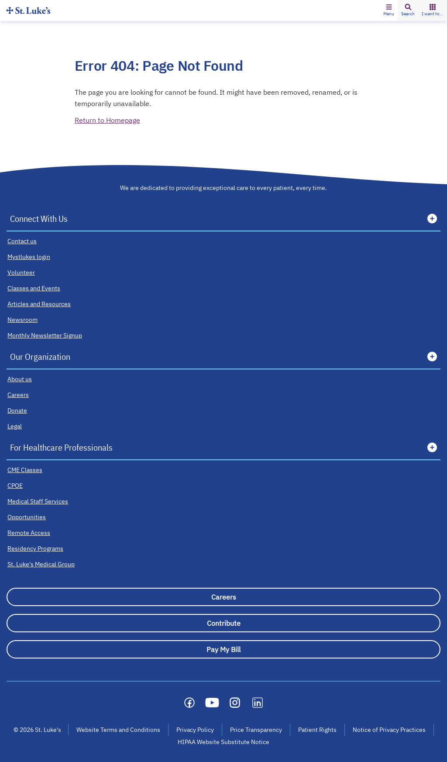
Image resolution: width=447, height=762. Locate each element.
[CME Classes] (25, 470)
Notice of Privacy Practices (389, 730)
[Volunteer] (21, 272)
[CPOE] (15, 485)
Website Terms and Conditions (118, 730)
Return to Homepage (107, 120)
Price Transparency (256, 730)
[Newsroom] (22, 320)
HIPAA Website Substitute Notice (224, 742)
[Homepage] (28, 10)
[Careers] (18, 395)
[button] (389, 10)
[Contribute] (223, 623)
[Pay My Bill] (223, 649)
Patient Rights (317, 730)
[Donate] (17, 410)
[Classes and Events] (34, 288)
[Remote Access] (29, 533)
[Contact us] (22, 241)
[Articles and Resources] (39, 304)
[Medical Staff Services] (38, 501)
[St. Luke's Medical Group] (41, 564)
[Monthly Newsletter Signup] (45, 335)
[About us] (20, 379)
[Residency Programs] (35, 548)
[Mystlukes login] (29, 257)
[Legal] (15, 426)
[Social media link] (189, 703)
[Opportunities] (27, 517)
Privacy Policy (195, 730)
